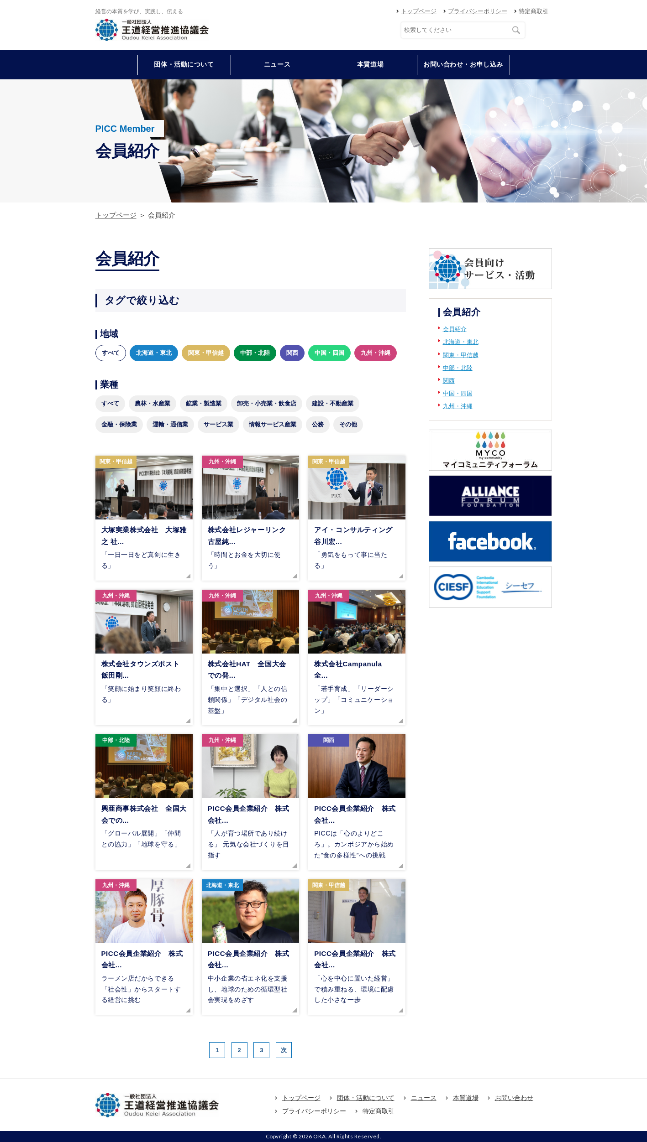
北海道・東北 (154, 352)
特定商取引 (533, 11)
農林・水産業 (152, 403)
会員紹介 (455, 329)
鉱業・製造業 (203, 403)
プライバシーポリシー (477, 11)
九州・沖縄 (375, 352)
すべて (111, 352)
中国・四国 (329, 352)
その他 (348, 424)
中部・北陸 (255, 352)
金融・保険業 (119, 424)
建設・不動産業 (332, 403)
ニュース (277, 64)
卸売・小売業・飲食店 (266, 403)
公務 (318, 424)
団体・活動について (366, 1097)
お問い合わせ (514, 1097)
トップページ (419, 11)
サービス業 (218, 424)
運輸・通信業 (170, 424)
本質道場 (370, 64)
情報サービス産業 (272, 424)
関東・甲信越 (206, 352)
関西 (292, 352)
